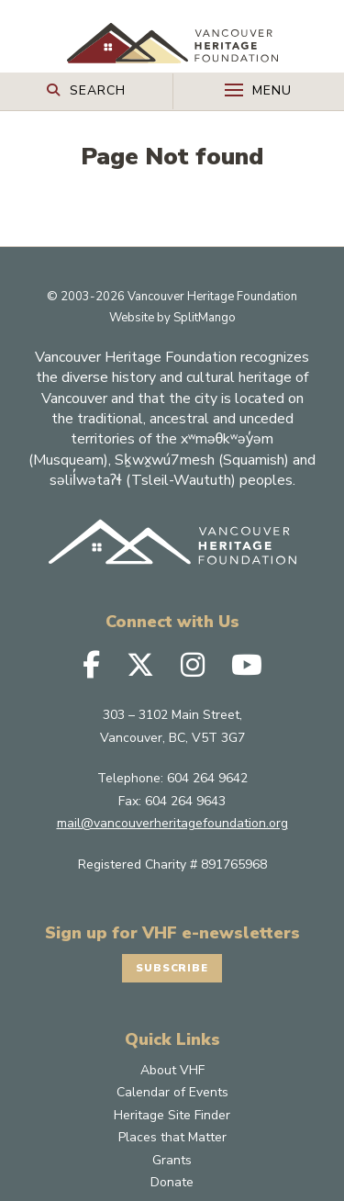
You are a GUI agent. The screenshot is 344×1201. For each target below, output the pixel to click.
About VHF (172, 1118)
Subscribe (172, 1014)
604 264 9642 (207, 825)
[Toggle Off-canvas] (259, 91)
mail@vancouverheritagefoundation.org (172, 870)
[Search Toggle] (86, 89)
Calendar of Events (172, 1140)
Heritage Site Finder (172, 1163)
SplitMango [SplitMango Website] (204, 363)
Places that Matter (172, 1185)
